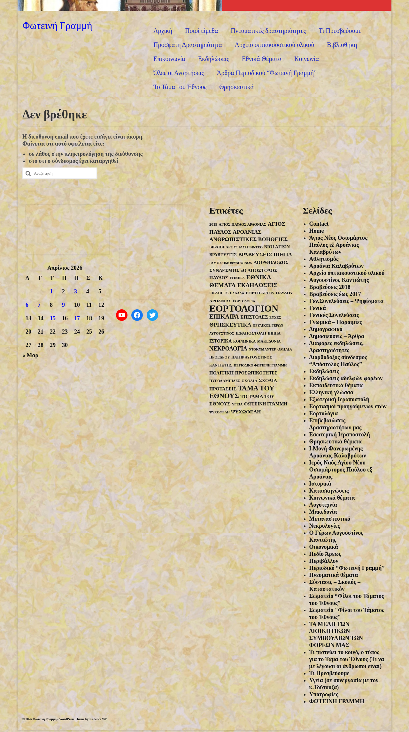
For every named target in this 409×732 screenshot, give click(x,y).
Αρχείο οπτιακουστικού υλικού (347, 273)
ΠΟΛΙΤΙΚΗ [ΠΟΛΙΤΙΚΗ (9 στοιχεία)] (221, 372)
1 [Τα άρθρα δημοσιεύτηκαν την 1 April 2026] (51, 291)
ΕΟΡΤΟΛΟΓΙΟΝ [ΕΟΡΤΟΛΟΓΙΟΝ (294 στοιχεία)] (243, 308)
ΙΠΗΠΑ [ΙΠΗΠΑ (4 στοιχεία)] (274, 333)
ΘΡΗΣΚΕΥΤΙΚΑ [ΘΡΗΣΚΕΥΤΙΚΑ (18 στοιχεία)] (230, 324)
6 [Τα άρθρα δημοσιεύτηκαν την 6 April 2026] (27, 305)
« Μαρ (30, 355)
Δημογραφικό (326, 329)
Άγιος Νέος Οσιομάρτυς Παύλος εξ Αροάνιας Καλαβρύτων (338, 245)
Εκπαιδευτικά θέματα (336, 385)
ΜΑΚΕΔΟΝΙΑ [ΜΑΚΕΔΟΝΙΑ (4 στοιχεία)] (269, 341)
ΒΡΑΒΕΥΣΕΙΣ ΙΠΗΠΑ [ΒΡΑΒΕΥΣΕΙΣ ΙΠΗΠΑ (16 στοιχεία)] (265, 255)
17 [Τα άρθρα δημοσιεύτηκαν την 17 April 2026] (77, 318)
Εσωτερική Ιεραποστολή (339, 434)
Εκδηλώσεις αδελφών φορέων (346, 378)
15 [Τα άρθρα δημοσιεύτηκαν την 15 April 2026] (53, 318)
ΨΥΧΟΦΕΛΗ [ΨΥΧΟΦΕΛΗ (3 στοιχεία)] (219, 412)
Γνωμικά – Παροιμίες (335, 322)
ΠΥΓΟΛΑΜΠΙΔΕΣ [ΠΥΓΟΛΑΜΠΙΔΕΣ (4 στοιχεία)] (224, 381)
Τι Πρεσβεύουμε (329, 673)
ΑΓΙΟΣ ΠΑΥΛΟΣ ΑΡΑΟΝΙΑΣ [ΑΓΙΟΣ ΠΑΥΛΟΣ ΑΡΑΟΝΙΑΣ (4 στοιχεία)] (242, 225)
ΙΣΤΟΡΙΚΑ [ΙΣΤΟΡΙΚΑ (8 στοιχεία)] (220, 340)
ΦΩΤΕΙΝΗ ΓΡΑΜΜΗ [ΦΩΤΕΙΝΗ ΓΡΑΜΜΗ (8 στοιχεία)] (266, 403)
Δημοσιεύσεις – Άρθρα (337, 336)
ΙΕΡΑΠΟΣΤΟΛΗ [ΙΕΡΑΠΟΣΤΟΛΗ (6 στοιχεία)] (250, 333)
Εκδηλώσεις (324, 371)
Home (316, 231)
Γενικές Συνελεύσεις (334, 315)
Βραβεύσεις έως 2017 (335, 294)
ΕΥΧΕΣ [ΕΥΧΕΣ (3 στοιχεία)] (275, 317)
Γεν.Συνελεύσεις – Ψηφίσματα (346, 301)
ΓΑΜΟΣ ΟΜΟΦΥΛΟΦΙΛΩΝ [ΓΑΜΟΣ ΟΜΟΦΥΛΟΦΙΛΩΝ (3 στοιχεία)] (230, 263)
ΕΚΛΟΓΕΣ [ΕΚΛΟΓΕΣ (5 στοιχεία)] (218, 293)
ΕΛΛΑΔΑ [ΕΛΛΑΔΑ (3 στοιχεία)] (237, 293)
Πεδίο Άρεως (325, 554)
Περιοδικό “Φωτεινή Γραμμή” (347, 568)
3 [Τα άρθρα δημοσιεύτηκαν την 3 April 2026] (75, 291)
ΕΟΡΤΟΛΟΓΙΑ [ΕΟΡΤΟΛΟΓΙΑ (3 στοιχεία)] (244, 301)
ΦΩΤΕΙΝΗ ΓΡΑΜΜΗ (337, 701)
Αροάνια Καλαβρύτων (336, 266)
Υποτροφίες (323, 694)
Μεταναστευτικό (330, 519)
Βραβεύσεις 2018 (330, 287)
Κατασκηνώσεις (329, 490)
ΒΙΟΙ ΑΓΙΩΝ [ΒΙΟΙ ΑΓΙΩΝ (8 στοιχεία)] (277, 246)
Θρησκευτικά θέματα (335, 441)
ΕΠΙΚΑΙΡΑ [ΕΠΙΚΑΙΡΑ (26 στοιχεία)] (224, 316)
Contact (319, 224)
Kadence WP (98, 719)
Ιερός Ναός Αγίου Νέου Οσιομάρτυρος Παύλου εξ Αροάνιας (340, 469)
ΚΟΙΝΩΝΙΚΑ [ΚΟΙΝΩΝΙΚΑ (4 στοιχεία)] (244, 341)
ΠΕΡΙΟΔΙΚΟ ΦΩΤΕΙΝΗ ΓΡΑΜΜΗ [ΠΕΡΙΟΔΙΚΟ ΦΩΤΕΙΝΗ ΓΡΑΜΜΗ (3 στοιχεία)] (260, 365)
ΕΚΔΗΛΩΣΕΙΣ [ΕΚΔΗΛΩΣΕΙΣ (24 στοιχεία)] (257, 285)
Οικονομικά (323, 547)
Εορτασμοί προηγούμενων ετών (348, 406)
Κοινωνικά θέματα (332, 497)
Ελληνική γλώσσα (331, 392)
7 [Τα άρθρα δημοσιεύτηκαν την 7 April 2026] (39, 305)
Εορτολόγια (323, 413)
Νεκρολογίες (324, 526)
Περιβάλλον (323, 561)
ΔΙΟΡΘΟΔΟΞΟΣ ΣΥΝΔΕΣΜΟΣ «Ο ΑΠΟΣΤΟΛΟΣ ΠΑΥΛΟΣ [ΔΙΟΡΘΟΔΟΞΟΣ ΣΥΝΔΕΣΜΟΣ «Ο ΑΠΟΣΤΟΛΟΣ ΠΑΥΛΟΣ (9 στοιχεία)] (249, 270)
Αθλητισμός (324, 259)
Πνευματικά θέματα (333, 575)
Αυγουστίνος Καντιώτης (339, 280)
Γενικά (317, 308)
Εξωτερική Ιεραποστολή (339, 399)
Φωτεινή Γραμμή (57, 25)
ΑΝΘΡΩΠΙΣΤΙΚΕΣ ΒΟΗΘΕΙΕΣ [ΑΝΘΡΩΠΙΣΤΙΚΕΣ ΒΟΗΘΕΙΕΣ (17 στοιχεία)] (248, 239)
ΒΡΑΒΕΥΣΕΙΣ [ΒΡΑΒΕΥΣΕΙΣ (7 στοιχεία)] (223, 255)
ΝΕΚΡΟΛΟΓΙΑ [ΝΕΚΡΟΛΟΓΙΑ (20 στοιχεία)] (228, 348)
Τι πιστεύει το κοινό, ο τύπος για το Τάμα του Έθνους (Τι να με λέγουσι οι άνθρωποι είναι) (346, 659)
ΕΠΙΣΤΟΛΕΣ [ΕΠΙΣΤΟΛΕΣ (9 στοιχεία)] (254, 317)
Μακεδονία (323, 512)
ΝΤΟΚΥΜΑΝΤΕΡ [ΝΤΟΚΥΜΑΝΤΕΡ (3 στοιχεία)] (262, 349)
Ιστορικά (320, 483)
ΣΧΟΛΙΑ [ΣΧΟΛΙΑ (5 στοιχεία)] (250, 381)
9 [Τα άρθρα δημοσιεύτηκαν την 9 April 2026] (63, 305)
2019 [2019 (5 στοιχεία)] (213, 224)
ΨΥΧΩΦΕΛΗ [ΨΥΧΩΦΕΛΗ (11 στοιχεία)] (246, 411)
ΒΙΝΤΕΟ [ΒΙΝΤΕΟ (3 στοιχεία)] (256, 247)
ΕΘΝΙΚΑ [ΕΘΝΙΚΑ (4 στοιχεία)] (237, 278)
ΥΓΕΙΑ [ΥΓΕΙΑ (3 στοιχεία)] (237, 404)
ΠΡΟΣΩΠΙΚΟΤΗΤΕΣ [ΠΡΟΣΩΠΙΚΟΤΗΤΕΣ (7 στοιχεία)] (256, 373)
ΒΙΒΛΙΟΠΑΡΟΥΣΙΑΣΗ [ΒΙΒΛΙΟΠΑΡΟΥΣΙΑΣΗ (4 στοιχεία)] (228, 247)
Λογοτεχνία (323, 505)
